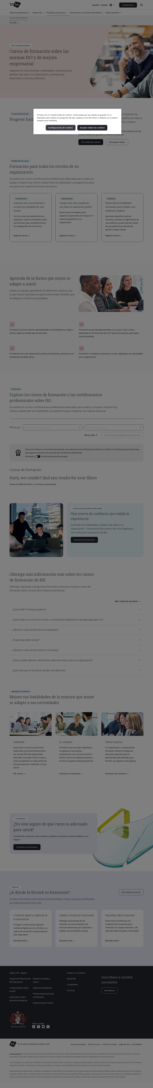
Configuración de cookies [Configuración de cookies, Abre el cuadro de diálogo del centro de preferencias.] (60, 128)
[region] (77, 121)
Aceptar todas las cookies (92, 128)
